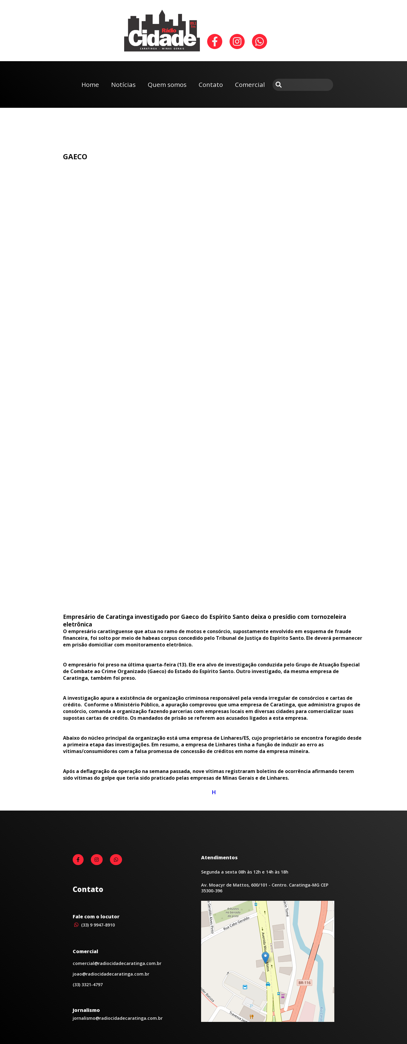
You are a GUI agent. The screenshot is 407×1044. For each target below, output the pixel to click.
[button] (265, 958)
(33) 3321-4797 (88, 984)
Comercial (250, 84)
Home (90, 84)
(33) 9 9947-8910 (94, 925)
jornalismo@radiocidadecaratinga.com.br (118, 1018)
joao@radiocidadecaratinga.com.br (111, 974)
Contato (211, 84)
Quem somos (167, 84)
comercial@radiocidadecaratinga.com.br (117, 963)
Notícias (123, 84)
